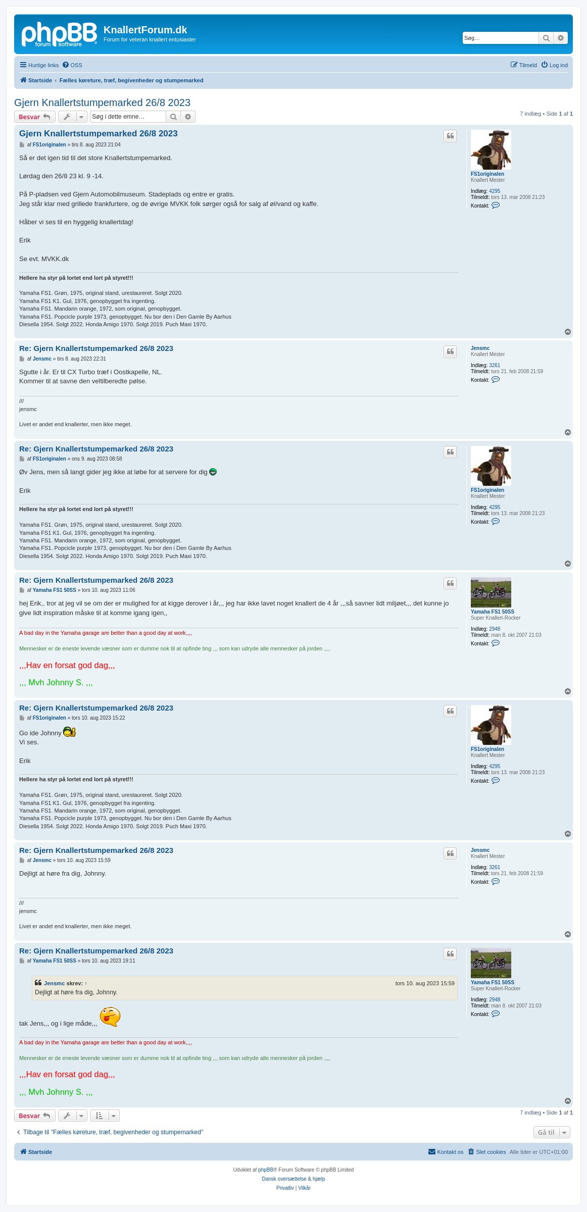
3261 (494, 365)
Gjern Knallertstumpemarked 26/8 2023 (102, 102)
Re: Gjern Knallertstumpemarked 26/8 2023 (96, 348)
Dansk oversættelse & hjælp (293, 1179)
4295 (494, 191)
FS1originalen (487, 174)
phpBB (265, 1170)
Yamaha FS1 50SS (492, 612)
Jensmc (480, 348)
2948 (494, 629)
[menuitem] (72, 65)
